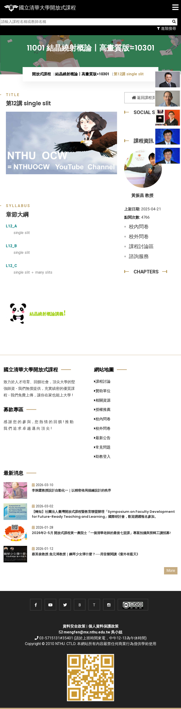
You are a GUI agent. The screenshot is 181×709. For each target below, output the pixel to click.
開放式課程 (41, 74)
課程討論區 (141, 246)
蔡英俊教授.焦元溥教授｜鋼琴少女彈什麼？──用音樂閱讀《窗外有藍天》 (86, 554)
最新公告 (102, 438)
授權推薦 (102, 409)
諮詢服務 (139, 256)
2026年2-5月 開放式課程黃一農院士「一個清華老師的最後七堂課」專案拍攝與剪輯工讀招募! (101, 533)
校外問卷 (139, 236)
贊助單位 (102, 391)
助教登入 (102, 456)
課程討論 (102, 381)
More (170, 570)
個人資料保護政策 (103, 626)
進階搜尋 (166, 28)
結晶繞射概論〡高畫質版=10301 (82, 74)
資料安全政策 (74, 626)
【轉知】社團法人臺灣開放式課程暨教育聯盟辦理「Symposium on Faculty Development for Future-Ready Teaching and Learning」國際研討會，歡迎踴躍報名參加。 (103, 514)
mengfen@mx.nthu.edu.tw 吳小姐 (93, 632)
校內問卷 (139, 226)
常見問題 (102, 447)
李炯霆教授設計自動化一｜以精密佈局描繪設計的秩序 (71, 490)
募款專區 (13, 409)
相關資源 (102, 400)
